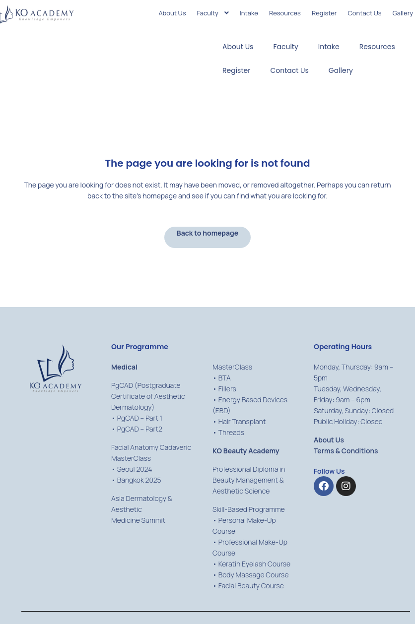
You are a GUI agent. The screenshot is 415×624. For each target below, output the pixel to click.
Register (236, 70)
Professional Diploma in (248, 469)
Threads (231, 432)
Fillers (227, 388)
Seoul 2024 (134, 469)
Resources (377, 47)
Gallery (341, 70)
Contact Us (289, 70)
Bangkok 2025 (139, 480)
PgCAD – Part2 (139, 429)
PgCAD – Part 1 (139, 418)
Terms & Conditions (346, 450)
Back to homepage (207, 233)
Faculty (285, 47)
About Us (237, 47)
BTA (224, 377)
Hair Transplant (242, 421)
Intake (329, 47)
